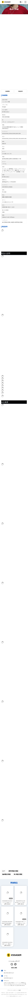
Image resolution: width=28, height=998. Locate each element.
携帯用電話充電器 (13, 871)
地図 (20, 990)
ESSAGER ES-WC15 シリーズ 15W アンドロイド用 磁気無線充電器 (7, 901)
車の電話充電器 (18, 874)
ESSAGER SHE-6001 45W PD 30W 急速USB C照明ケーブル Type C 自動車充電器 (7, 922)
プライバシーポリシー (12, 990)
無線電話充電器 (6, 874)
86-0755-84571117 (9, 973)
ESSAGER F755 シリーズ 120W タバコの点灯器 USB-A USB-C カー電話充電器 (20, 922)
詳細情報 (7, 91)
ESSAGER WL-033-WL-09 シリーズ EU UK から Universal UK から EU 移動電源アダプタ (20, 901)
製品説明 (20, 91)
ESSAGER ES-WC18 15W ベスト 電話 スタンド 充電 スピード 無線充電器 (7, 943)
